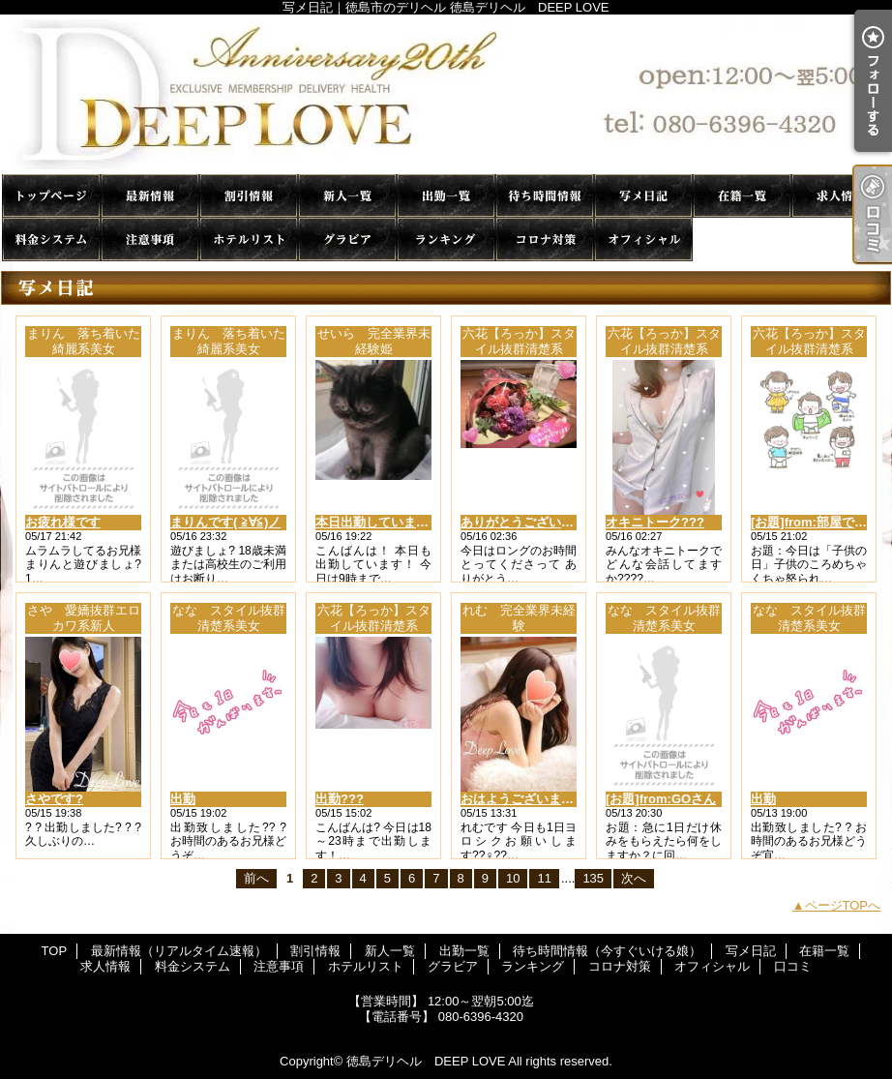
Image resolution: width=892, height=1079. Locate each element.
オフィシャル (643, 239)
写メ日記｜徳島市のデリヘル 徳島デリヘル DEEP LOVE (446, 94)
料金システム (51, 239)
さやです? (54, 799)
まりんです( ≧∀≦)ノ (225, 522)
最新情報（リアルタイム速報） (150, 196)
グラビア (347, 239)
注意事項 (150, 239)
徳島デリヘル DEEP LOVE (425, 1061)
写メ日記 (643, 196)
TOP (51, 196)
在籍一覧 (742, 196)
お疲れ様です (63, 522)
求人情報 (840, 196)
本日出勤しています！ (378, 522)
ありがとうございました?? (537, 522)
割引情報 (248, 196)
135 (593, 878)
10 (513, 878)
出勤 (182, 799)
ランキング (446, 239)
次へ (633, 878)
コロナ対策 (544, 239)
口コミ (742, 239)
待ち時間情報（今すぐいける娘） (544, 196)
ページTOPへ (843, 905)
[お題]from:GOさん (661, 799)
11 (543, 878)
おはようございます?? (525, 799)
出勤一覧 (446, 196)
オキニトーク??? (655, 522)
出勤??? (339, 799)
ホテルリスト (248, 239)
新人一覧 (347, 196)
